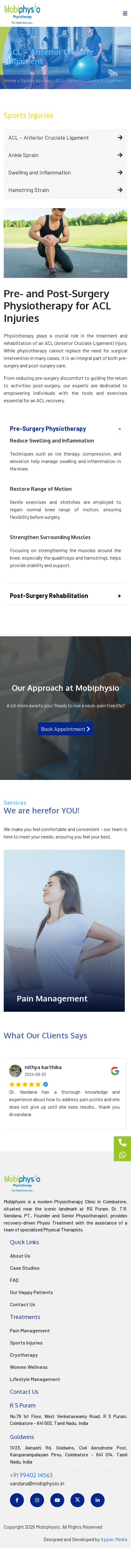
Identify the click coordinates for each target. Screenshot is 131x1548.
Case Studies (24, 1268)
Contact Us (22, 1304)
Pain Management (30, 1330)
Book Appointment (65, 728)
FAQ (14, 1280)
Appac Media (114, 1539)
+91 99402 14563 (31, 1475)
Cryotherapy (24, 1355)
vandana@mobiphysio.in (37, 1483)
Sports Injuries (26, 1342)
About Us (20, 1256)
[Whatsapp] (122, 1155)
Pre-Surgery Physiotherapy (48, 428)
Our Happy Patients (31, 1292)
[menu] (125, 13)
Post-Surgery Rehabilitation (49, 595)
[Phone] (122, 1142)
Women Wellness (28, 1367)
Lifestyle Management (35, 1379)
